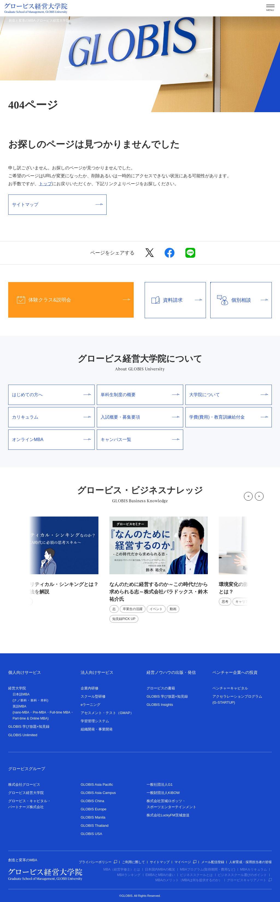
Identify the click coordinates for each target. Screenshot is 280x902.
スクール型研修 (93, 696)
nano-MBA (21, 712)
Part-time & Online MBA (30, 718)
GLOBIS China (92, 801)
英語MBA (19, 706)
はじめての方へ (51, 394)
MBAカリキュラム (253, 869)
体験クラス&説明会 (69, 299)
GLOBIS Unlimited (22, 735)
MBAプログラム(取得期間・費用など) (207, 869)
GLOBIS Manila (93, 817)
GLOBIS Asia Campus (98, 793)
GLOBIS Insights (160, 705)
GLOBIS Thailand (95, 825)
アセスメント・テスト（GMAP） (107, 713)
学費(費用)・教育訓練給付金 (228, 417)
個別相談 (239, 300)
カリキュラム (51, 417)
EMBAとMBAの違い (160, 875)
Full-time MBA (60, 712)
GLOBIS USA (91, 834)
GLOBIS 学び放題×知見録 (28, 726)
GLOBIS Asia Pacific (97, 784)
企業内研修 (89, 688)
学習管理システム (95, 721)
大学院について (228, 394)
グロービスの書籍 (161, 688)
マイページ (185, 862)
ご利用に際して (133, 862)
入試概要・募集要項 (140, 417)
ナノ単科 (20, 700)
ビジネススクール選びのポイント (242, 875)
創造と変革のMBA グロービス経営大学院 (39, 20)
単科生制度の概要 (140, 394)
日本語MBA (21, 694)
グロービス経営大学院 (26, 793)
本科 (43, 700)
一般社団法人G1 (160, 784)
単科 (33, 700)
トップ (45, 183)
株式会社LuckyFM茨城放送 (168, 815)
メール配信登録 (212, 862)
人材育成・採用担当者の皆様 (250, 862)
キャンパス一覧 (140, 439)
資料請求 (173, 300)
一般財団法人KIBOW (163, 793)
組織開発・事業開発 (97, 729)
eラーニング (90, 705)
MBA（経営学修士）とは (121, 869)
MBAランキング (129, 875)
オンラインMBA (51, 439)
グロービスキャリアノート (249, 880)
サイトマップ (57, 204)
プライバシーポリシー (98, 862)
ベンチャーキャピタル (230, 688)
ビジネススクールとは (196, 875)
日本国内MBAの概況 (160, 869)
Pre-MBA (39, 712)
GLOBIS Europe (93, 809)
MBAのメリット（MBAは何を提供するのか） (188, 880)
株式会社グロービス (24, 784)
